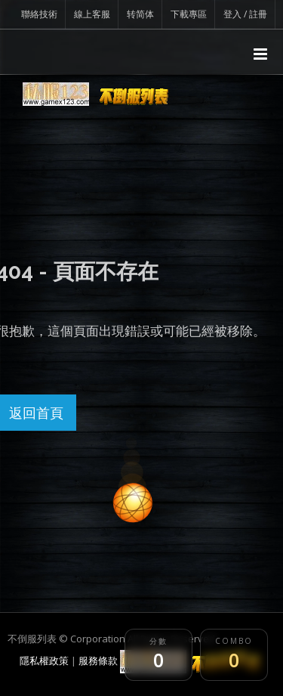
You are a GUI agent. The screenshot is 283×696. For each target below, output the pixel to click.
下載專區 (189, 14)
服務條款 (98, 660)
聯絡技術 (39, 14)
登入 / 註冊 (245, 14)
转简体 (140, 14)
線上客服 (92, 14)
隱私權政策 (44, 660)
